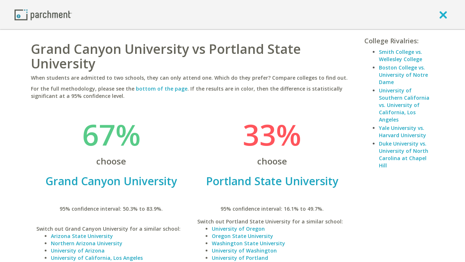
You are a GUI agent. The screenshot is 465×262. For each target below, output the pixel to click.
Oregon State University (242, 236)
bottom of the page (161, 88)
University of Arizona (78, 250)
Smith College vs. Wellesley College (400, 55)
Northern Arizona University (86, 243)
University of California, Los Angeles (97, 257)
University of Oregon (238, 228)
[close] (443, 14)
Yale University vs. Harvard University (402, 131)
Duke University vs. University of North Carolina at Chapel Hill (403, 154)
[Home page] (43, 14)
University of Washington (244, 250)
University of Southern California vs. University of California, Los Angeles (404, 105)
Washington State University (248, 243)
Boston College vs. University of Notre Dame (403, 75)
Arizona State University (82, 236)
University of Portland (240, 257)
